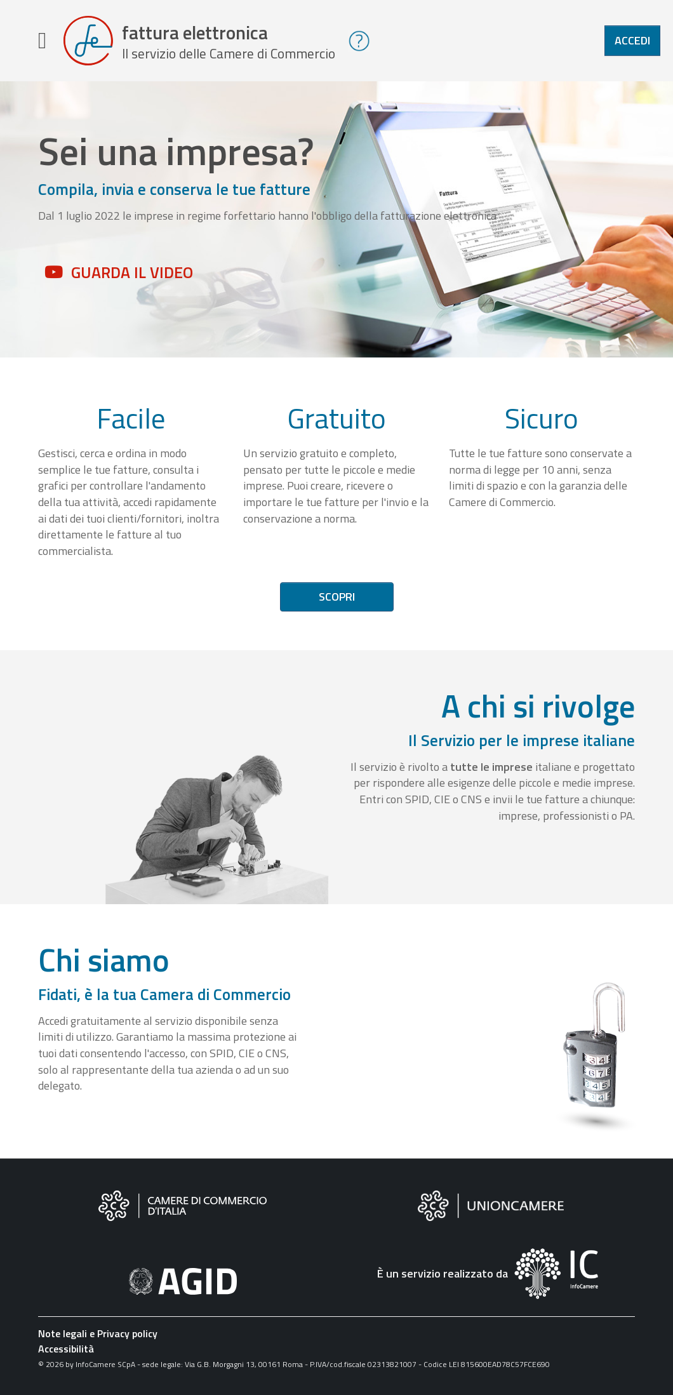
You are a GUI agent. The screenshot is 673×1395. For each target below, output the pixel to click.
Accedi (632, 40)
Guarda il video (132, 272)
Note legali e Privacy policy (97, 1333)
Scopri (337, 596)
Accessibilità (66, 1348)
